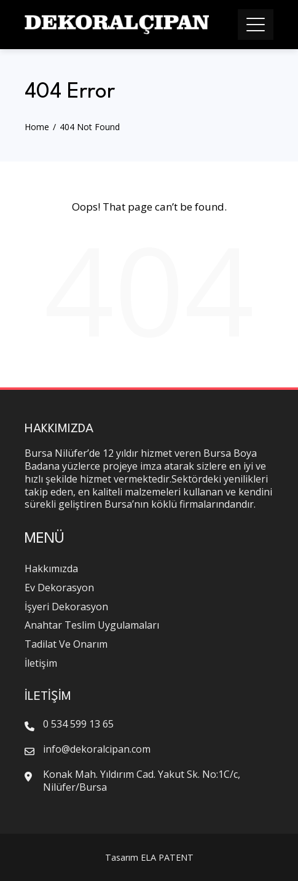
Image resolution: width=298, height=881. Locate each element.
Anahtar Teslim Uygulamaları (92, 625)
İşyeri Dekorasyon (66, 606)
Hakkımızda (51, 568)
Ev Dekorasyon (59, 587)
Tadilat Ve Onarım (66, 644)
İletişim (41, 663)
